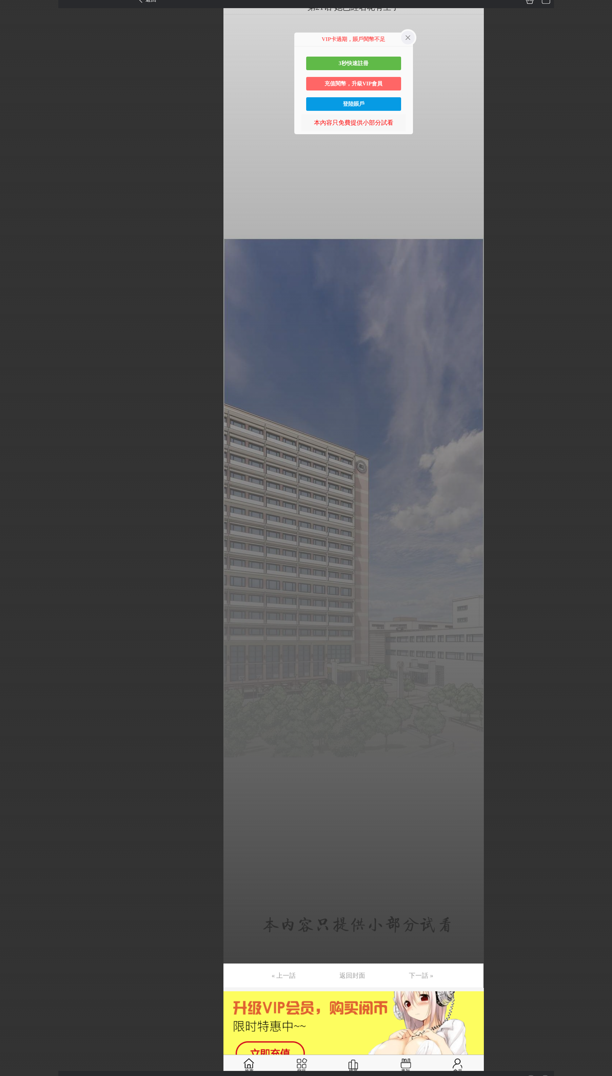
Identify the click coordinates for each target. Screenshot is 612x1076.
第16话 (16, 246)
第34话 (16, 533)
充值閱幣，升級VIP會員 (353, 83)
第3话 (14, 39)
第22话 (16, 342)
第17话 (16, 262)
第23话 (16, 358)
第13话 (16, 199)
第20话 (16, 310)
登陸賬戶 (353, 104)
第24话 (16, 374)
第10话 (16, 151)
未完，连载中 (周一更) (37, 565)
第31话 (16, 485)
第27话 (16, 422)
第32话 (16, 501)
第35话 (16, 549)
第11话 (16, 167)
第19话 (16, 294)
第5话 (14, 71)
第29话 (16, 453)
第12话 (16, 183)
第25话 (16, 390)
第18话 (16, 278)
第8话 (14, 119)
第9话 (14, 135)
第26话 (16, 406)
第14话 (16, 214)
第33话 (16, 517)
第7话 (14, 103)
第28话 (16, 437)
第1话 (14, 7)
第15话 (16, 230)
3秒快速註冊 (354, 63)
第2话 (14, 23)
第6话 (14, 87)
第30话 (16, 469)
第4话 (14, 55)
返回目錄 (22, 588)
